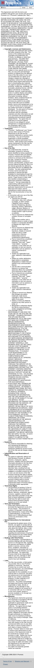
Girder (23, 7)
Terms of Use (7, 661)
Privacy (5, 664)
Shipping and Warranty (22, 661)
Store (30, 7)
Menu (3, 7)
